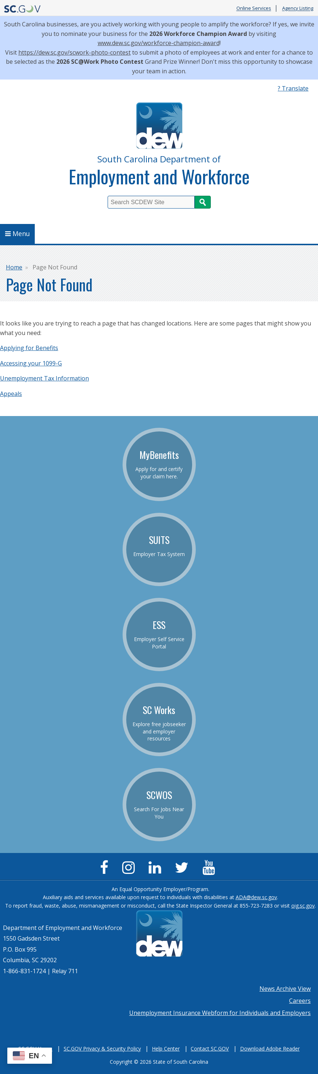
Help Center (166, 1048)
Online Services (253, 8)
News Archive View (285, 989)
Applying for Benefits (29, 348)
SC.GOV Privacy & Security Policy (102, 1048)
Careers (300, 1001)
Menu (17, 233)
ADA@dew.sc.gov (256, 897)
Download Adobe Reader (270, 1048)
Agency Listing (297, 8)
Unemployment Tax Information (44, 378)
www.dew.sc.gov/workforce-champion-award (159, 43)
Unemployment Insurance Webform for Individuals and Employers (220, 1013)
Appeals (11, 394)
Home (14, 267)
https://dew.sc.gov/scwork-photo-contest (74, 52)
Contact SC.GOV (210, 1048)
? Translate (293, 88)
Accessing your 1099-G (31, 363)
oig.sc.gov (303, 905)
